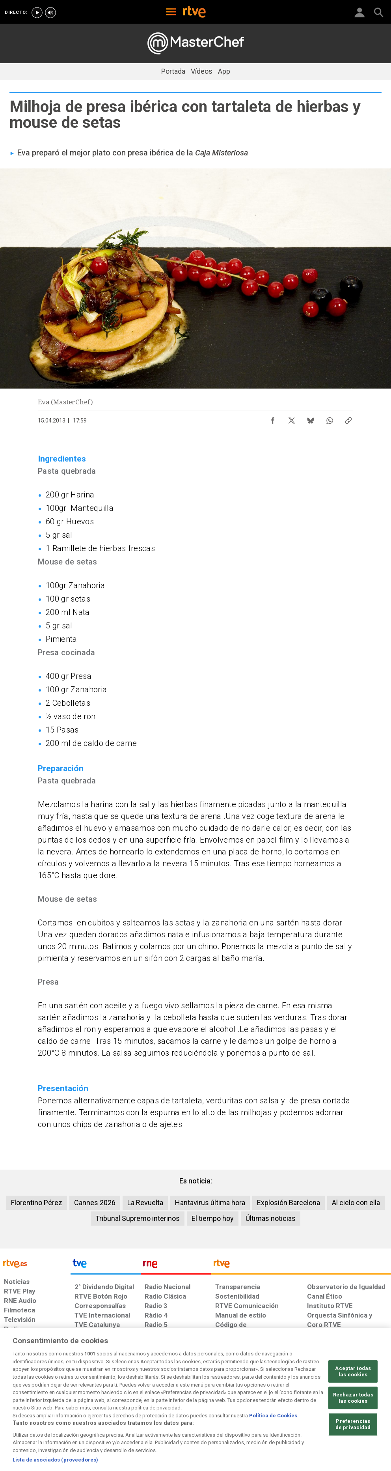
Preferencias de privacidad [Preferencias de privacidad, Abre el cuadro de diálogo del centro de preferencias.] (353, 1456)
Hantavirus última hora (210, 1202)
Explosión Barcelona (288, 1202)
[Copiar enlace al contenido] (348, 418)
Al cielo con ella (356, 1202)
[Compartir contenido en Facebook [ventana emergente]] (272, 418)
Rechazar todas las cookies (353, 1429)
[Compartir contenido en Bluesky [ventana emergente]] (310, 418)
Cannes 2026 (94, 1202)
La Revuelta (145, 1202)
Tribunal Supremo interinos (137, 1218)
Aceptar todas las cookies (353, 1402)
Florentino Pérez (36, 1202)
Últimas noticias (271, 1218)
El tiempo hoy (213, 1218)
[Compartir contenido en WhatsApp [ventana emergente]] (329, 418)
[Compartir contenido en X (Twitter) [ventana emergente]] (291, 418)
